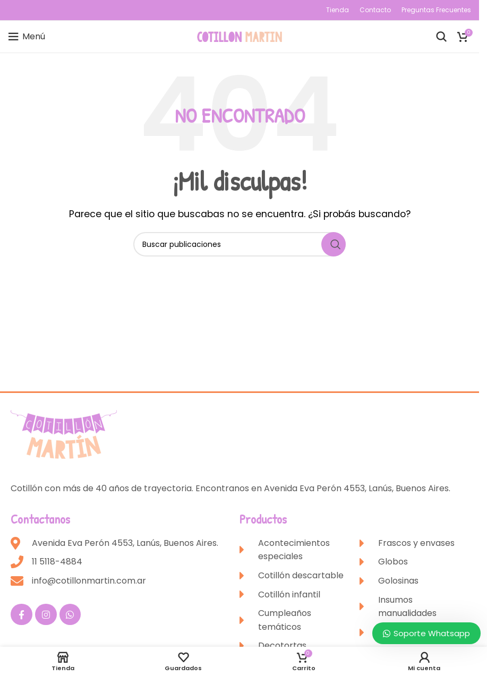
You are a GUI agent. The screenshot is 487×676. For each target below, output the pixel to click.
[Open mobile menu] (26, 36)
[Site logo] (239, 36)
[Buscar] (441, 36)
